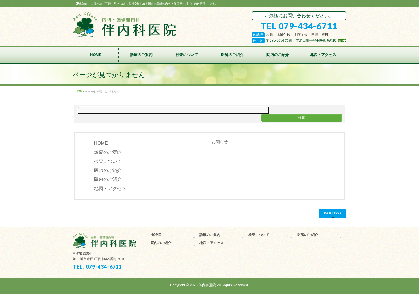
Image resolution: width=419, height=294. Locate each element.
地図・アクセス (110, 188)
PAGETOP (333, 213)
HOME (101, 143)
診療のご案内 (108, 152)
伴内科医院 (207, 285)
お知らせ (220, 141)
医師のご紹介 (108, 170)
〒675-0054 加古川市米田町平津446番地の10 (301, 40)
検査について (108, 161)
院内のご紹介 (108, 179)
